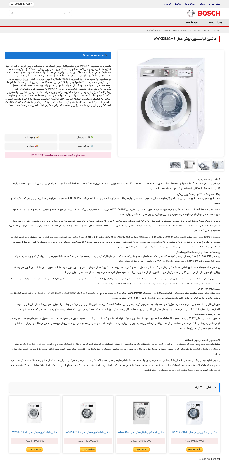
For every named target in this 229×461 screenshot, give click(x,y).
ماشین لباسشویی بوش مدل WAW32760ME (34, 432)
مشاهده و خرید (195, 449)
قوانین (167, 4)
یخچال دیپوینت (215, 22)
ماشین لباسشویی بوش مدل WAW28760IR (88, 432)
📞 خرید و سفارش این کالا (95, 55)
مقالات (177, 4)
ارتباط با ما (190, 4)
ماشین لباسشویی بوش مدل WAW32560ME (195, 432)
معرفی (202, 4)
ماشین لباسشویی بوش (197, 30)
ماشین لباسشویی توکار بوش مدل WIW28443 (141, 432)
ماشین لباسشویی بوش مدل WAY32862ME (167, 30)
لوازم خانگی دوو (192, 22)
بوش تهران (214, 4)
